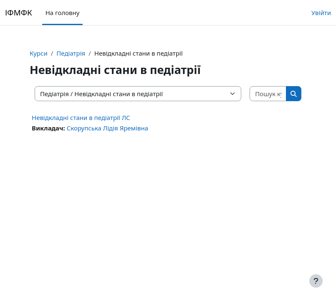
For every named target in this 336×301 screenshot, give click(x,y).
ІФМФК (18, 12)
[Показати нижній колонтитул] (316, 281)
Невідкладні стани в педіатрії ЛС (81, 117)
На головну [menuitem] (62, 12)
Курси (39, 53)
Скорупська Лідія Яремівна (107, 128)
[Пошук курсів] (268, 94)
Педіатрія (70, 53)
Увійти (321, 12)
